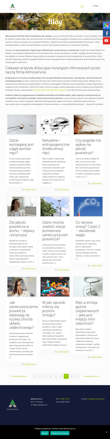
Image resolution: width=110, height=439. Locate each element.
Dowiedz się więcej (60, 433)
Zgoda (44, 433)
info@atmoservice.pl (95, 399)
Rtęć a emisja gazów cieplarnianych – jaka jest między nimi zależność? (87, 313)
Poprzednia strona (18, 376)
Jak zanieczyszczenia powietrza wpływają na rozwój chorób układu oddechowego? (23, 315)
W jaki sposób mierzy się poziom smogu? (53, 308)
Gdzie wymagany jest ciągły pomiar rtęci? (21, 146)
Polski (97, 6)
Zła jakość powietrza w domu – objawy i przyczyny (21, 228)
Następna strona (92, 376)
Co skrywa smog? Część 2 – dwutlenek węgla (87, 228)
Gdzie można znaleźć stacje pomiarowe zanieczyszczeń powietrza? (55, 230)
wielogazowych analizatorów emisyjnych (50, 90)
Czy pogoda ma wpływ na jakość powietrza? (88, 146)
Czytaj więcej (29, 189)
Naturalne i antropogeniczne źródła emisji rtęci (56, 146)
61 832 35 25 (64, 399)
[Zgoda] (106, 432)
